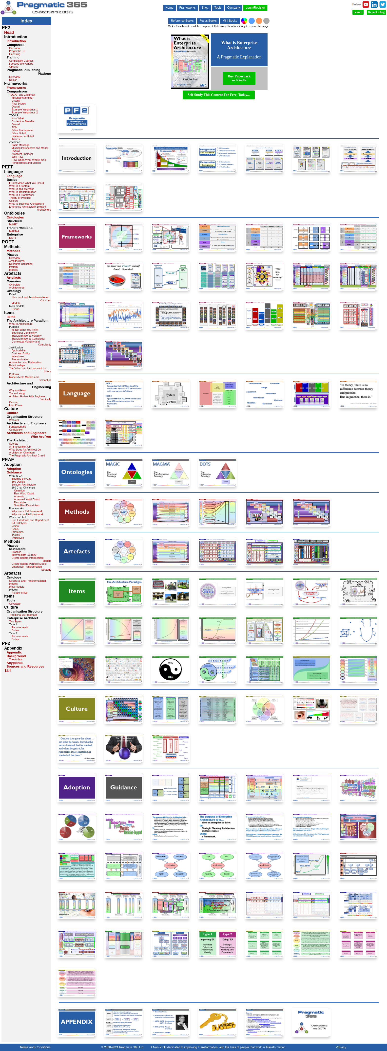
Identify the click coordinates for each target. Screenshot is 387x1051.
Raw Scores (19, 103)
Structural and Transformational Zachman (31, 299)
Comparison (16, 429)
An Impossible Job (20, 446)
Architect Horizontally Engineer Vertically (30, 398)
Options (13, 66)
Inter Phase (16, 405)
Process (16, 551)
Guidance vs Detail (23, 136)
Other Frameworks (22, 130)
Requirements (20, 627)
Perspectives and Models (26, 162)
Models (13, 269)
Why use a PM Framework (27, 511)
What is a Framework (21, 194)
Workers (14, 419)
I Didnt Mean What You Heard (26, 182)
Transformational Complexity (28, 338)
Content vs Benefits (23, 121)
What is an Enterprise (21, 188)
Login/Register (255, 7)
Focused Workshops (21, 63)
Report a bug (376, 12)
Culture (12, 413)
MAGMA (14, 231)
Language (14, 176)
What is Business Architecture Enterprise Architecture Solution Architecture (30, 206)
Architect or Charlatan (22, 452)
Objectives (18, 537)
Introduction (16, 41)
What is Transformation (22, 191)
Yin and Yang (17, 393)
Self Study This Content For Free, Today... (219, 95)
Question (19, 490)
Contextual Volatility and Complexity (31, 343)
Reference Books (182, 20)
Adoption (14, 469)
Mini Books (230, 20)
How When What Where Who (29, 159)
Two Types (15, 621)
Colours (13, 200)
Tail (7, 670)
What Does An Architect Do (25, 449)
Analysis (19, 496)
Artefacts (14, 277)
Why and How (17, 390)
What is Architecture (21, 323)
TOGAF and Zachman (22, 94)
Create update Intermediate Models (31, 559)
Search (358, 12)
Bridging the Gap (21, 478)
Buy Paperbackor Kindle (239, 78)
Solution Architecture (24, 484)
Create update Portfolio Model (29, 563)
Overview (14, 48)
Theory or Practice (20, 197)
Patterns (14, 374)
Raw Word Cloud (24, 493)
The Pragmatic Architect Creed (27, 455)
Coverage (14, 603)
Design (13, 79)
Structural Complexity (24, 332)
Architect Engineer (22, 153)
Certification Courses (21, 60)
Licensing (14, 54)
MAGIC (13, 224)
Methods (13, 251)
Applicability (18, 350)
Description (20, 502)
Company (233, 7)
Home (170, 7)
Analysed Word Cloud (26, 499)
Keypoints (14, 663)
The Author (15, 659)
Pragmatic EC (17, 51)
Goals (15, 528)
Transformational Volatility (27, 335)
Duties (15, 630)
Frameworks (187, 7)
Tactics (16, 534)
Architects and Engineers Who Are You (29, 434)
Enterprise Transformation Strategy (31, 568)
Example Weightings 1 (25, 109)
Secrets (13, 443)
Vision (15, 526)
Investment (18, 356)
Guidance (14, 472)
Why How (17, 156)
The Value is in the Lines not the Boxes (30, 370)
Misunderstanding (22, 97)
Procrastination (20, 359)
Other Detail (19, 133)
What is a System (19, 185)
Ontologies (15, 217)
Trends (16, 139)
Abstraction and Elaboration (25, 362)
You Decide (18, 481)
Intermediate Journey (24, 554)
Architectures (16, 260)
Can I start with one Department (30, 520)
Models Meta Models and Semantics (30, 378)
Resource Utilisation (21, 263)
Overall (16, 106)
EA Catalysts (19, 523)
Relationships (17, 365)
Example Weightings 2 (25, 112)
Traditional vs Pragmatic (23, 614)
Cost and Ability (21, 353)
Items (11, 317)
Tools (217, 7)
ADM (15, 127)
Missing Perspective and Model (30, 147)
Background (16, 656)
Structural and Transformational (27, 580)
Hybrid (15, 309)
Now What (18, 118)
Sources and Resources (25, 666)
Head (9, 32)
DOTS (13, 237)
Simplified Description (26, 505)
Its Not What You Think (25, 329)
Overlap (13, 402)
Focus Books (208, 20)
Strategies (17, 531)
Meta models (16, 586)
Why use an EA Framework (27, 514)
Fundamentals (17, 426)
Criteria (16, 100)
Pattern (13, 266)
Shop (205, 7)
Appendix (14, 652)
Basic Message (20, 145)
